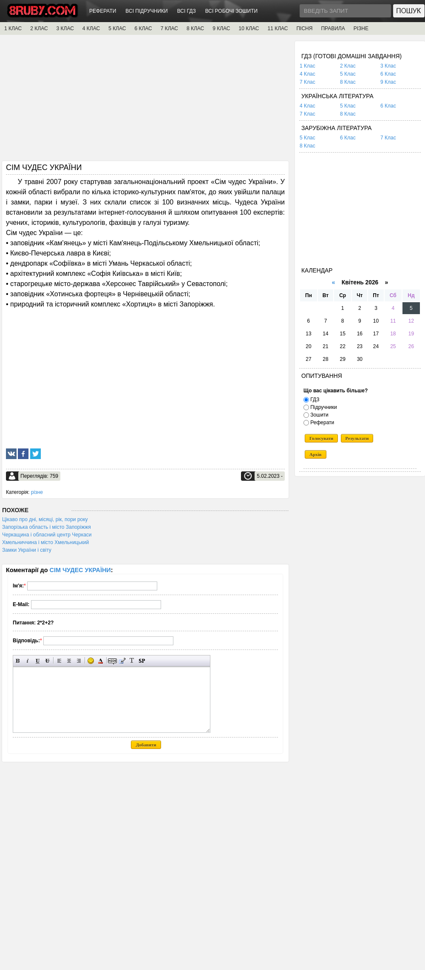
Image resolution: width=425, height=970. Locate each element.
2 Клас (348, 66)
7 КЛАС (169, 28)
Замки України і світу (26, 550)
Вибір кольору (100, 660)
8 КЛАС (195, 28)
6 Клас (388, 74)
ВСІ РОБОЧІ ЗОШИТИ (231, 11)
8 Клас (348, 82)
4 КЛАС (91, 28)
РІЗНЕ (361, 28)
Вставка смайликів (91, 660)
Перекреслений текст (47, 660)
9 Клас (388, 82)
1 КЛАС (13, 28)
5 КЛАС (117, 28)
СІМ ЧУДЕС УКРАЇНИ (80, 570)
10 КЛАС (249, 28)
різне (37, 492)
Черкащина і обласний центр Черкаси (47, 535)
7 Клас (307, 82)
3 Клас (388, 66)
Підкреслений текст (37, 660)
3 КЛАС (65, 28)
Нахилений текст (28, 660)
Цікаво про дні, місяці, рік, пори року (45, 519)
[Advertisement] (145, 100)
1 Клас (307, 66)
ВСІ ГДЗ (186, 11)
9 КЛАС (221, 28)
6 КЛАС (143, 28)
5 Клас (348, 74)
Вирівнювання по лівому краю (59, 660)
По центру (69, 660)
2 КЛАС (39, 28)
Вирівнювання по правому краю (79, 660)
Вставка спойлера (142, 660)
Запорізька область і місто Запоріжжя (46, 527)
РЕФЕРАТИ (102, 11)
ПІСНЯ (304, 28)
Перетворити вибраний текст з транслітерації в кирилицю (132, 660)
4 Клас (307, 74)
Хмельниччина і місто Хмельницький (45, 542)
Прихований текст (112, 660)
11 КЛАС (277, 28)
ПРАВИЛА (333, 28)
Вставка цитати (122, 660)
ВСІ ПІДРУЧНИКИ (146, 11)
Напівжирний (18, 660)
